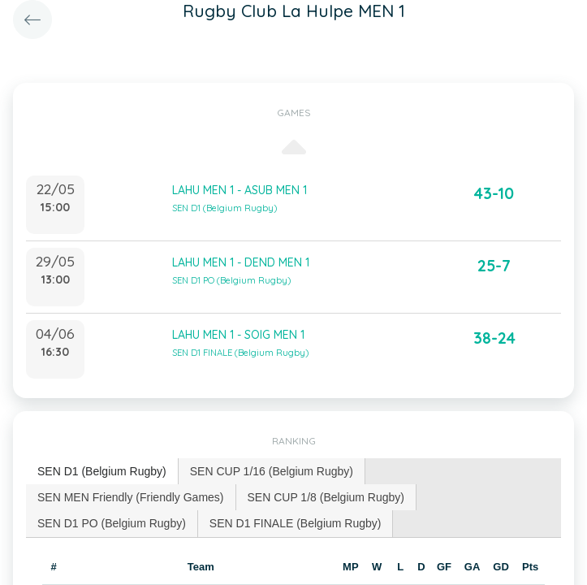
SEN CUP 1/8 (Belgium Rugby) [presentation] (326, 497)
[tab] (102, 471)
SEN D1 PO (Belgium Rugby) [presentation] (111, 523)
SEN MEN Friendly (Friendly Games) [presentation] (130, 497)
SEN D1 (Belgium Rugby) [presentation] (101, 471)
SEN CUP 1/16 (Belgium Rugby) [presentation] (271, 471)
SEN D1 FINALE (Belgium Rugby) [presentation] (295, 523)
